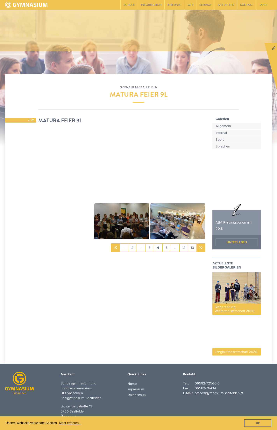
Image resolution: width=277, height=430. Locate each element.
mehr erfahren (237, 189)
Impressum (135, 389)
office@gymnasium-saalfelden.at (219, 393)
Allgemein (223, 126)
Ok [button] (258, 423)
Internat (174, 5)
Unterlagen (237, 242)
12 (183, 248)
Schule (129, 5)
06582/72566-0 (207, 383)
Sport (220, 139)
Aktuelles (226, 5)
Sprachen (223, 146)
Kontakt (247, 5)
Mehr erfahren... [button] (70, 423)
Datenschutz (136, 395)
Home (132, 384)
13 (192, 248)
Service (205, 5)
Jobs (263, 5)
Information (151, 5)
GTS (190, 5)
